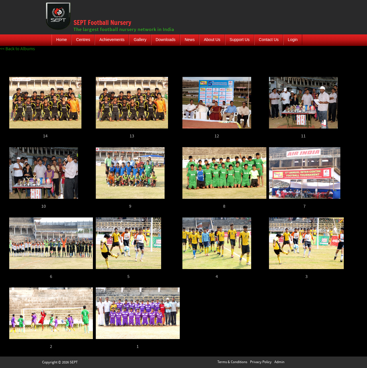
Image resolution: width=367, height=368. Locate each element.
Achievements (111, 39)
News (190, 39)
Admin (279, 361)
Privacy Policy (261, 361)
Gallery (140, 39)
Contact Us (269, 39)
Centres (83, 39)
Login (293, 39)
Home (61, 39)
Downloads (165, 39)
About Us (212, 39)
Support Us (240, 39)
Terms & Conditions (232, 361)
